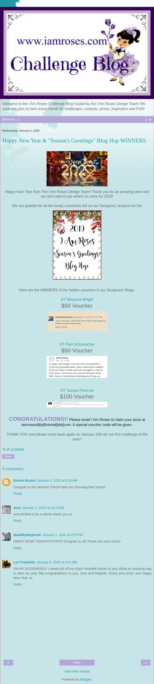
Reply (17, 493)
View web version (77, 671)
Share (8, 456)
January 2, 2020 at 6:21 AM (57, 562)
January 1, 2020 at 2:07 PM (62, 535)
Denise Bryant (24, 480)
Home (77, 662)
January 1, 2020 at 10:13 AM (43, 508)
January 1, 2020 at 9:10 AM (57, 480)
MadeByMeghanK (27, 535)
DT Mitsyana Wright (77, 299)
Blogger (86, 679)
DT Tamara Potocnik (77, 390)
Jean (17, 508)
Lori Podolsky (24, 562)
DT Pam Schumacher (76, 344)
